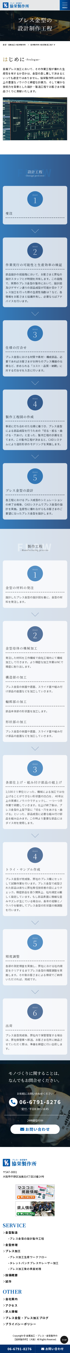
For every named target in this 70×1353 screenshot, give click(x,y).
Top (64, 1339)
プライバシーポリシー (20, 1324)
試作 (8, 1282)
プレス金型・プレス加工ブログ (27, 1318)
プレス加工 (13, 1251)
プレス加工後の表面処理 (25, 1269)
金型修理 (11, 1245)
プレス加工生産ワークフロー (28, 1257)
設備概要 (11, 1276)
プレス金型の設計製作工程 (27, 1239)
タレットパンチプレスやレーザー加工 (34, 1263)
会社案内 (11, 1299)
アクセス (11, 1306)
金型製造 (11, 1233)
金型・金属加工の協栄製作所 (14, 45)
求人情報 (11, 1312)
